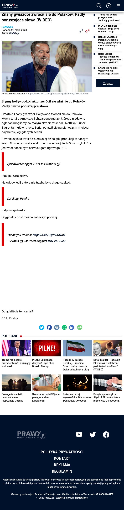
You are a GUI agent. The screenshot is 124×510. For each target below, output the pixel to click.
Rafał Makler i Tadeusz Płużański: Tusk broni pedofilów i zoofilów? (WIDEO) (110, 58)
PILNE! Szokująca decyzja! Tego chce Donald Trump (108, 28)
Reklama (62, 465)
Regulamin (62, 471)
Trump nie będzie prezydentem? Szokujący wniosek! (109, 17)
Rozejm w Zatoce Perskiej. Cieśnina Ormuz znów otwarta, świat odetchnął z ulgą (109, 42)
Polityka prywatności (62, 452)
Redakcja (14, 33)
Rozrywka (7, 27)
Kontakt (62, 458)
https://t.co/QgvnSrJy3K (49, 235)
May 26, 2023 (57, 241)
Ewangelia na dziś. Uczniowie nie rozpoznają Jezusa (108, 70)
